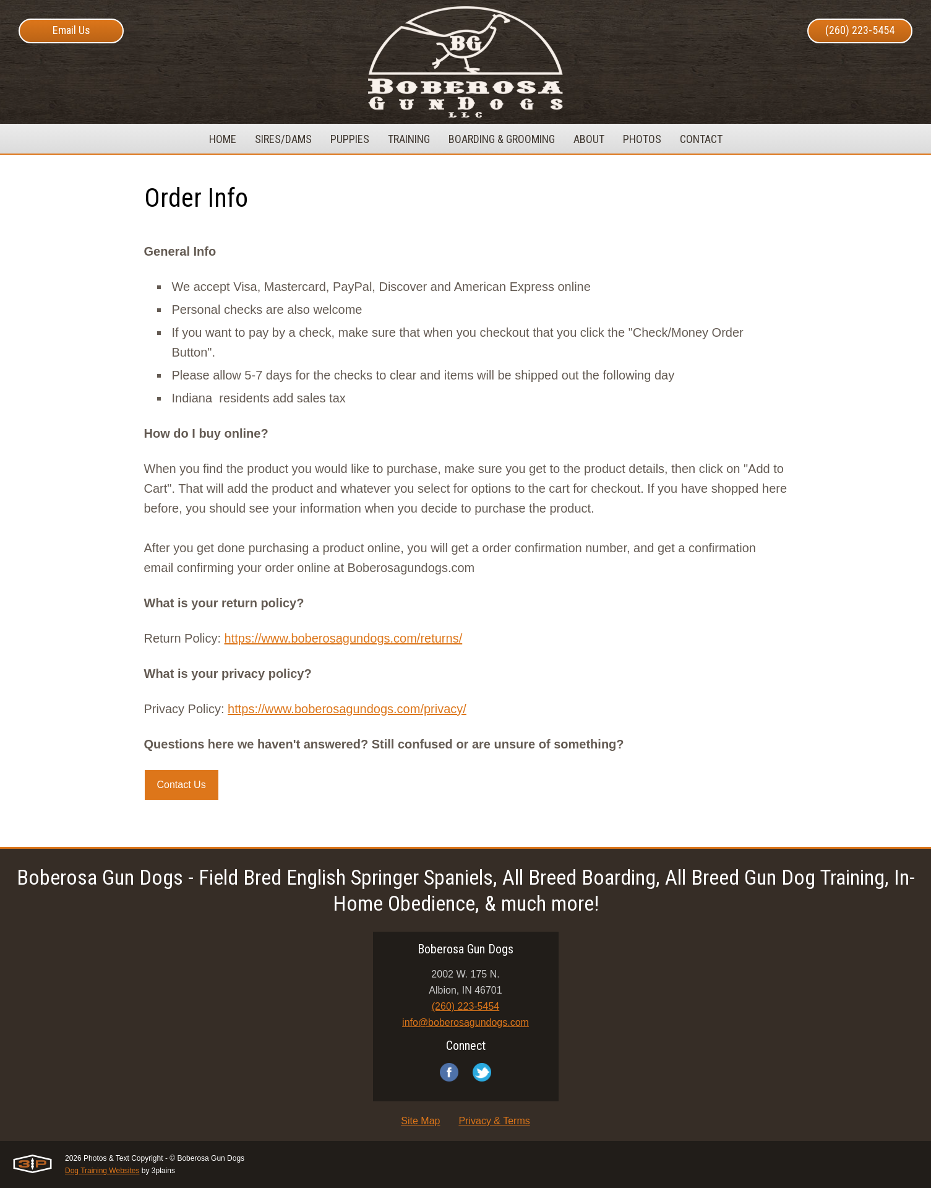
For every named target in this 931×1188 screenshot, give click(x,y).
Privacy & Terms (494, 1121)
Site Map (420, 1121)
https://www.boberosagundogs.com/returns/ (344, 638)
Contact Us (181, 784)
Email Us (71, 30)
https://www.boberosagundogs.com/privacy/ (347, 709)
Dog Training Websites (102, 1170)
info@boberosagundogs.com (465, 1022)
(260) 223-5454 (860, 30)
